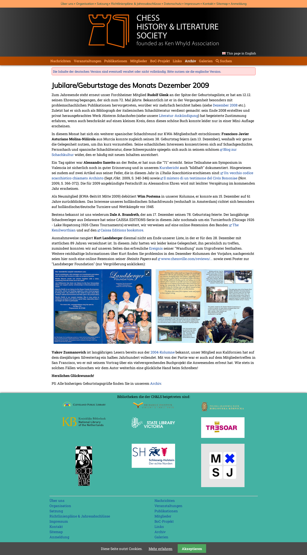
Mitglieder (138, 61)
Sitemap (222, 4)
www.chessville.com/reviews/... (187, 258)
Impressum (192, 4)
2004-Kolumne (163, 352)
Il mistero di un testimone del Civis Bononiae (200, 178)
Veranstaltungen (87, 61)
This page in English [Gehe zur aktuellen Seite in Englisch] (241, 53)
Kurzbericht (169, 167)
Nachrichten (60, 61)
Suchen (226, 61)
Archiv (190, 61)
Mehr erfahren (160, 548)
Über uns (67, 4)
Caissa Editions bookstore (122, 230)
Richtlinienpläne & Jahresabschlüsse (136, 4)
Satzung (102, 4)
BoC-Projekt (160, 61)
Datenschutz (173, 4)
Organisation (85, 4)
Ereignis (156, 248)
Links (177, 61)
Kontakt (208, 4)
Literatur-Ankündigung (178, 115)
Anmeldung (238, 4)
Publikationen (115, 61)
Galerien (206, 61)
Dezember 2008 (225, 105)
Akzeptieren (192, 548)
